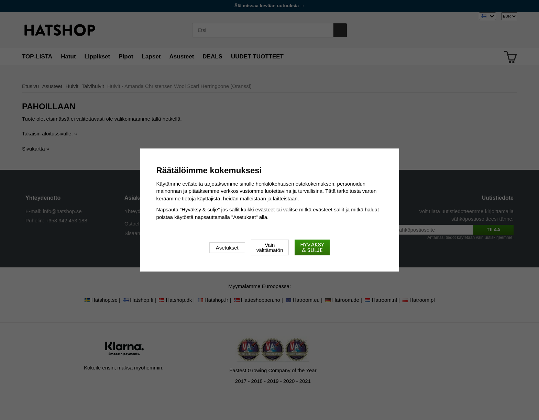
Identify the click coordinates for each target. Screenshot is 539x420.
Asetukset (227, 248)
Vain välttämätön (269, 247)
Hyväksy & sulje (312, 247)
